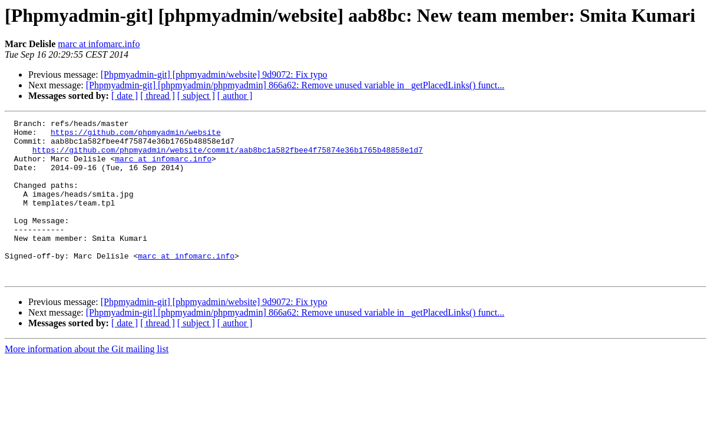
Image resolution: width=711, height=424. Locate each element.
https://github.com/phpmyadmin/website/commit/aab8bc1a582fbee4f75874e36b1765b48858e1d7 (227, 156)
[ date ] (124, 96)
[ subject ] (196, 96)
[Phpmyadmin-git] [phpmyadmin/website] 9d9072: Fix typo (214, 74)
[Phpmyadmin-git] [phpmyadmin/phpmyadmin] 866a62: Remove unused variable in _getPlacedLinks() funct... (295, 85)
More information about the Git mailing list (86, 381)
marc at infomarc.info (99, 44)
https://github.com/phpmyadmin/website (136, 135)
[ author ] (235, 96)
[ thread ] (157, 96)
